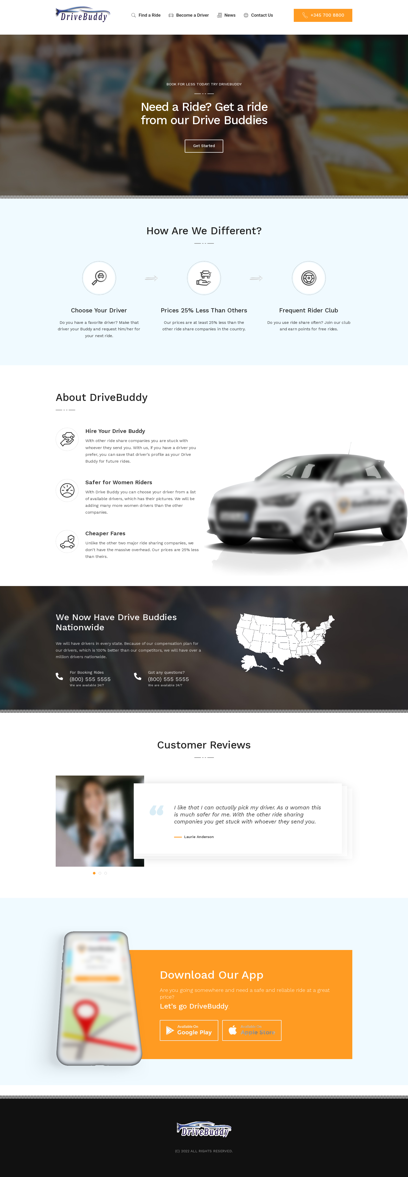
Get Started (204, 141)
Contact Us (258, 15)
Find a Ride (146, 15)
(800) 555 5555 (93, 675)
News (226, 15)
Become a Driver (188, 15)
